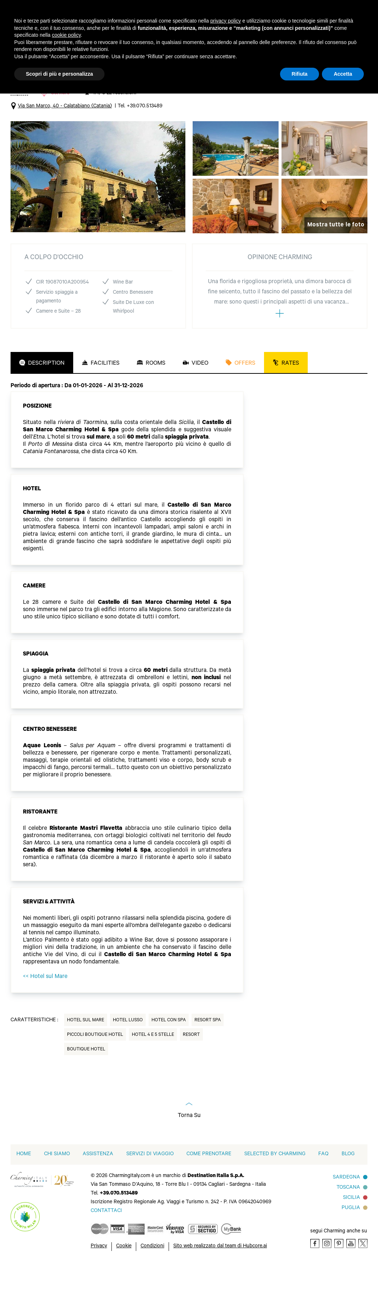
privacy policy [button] (225, 21)
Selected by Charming (275, 1188)
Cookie (123, 1280)
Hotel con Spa (168, 1054)
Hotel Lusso (128, 1054)
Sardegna (346, 1211)
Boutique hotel (86, 1083)
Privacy (99, 1280)
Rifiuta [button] (300, 74)
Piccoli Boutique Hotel (95, 1068)
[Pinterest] (338, 1277)
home (23, 1188)
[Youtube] (350, 1277)
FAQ (323, 1188)
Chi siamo (57, 1188)
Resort (191, 1068)
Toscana (348, 1221)
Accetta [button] (343, 74)
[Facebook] (314, 1277)
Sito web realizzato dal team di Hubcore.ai (220, 1280)
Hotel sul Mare (85, 1054)
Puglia (351, 1242)
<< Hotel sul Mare (45, 1010)
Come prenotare (208, 1188)
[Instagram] (326, 1277)
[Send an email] (106, 1245)
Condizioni (152, 1280)
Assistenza (98, 1188)
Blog (348, 1188)
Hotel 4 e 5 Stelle (153, 1068)
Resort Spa (207, 1054)
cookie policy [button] (66, 35)
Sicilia (351, 1232)
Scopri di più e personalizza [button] (59, 74)
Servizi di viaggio (150, 1188)
